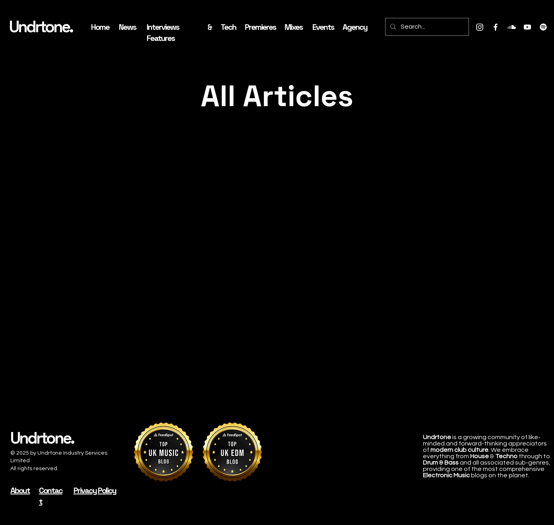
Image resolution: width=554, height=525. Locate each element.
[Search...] (426, 26)
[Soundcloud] (511, 27)
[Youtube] (527, 27)
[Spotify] (543, 27)
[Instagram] (480, 27)
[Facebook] (496, 27)
